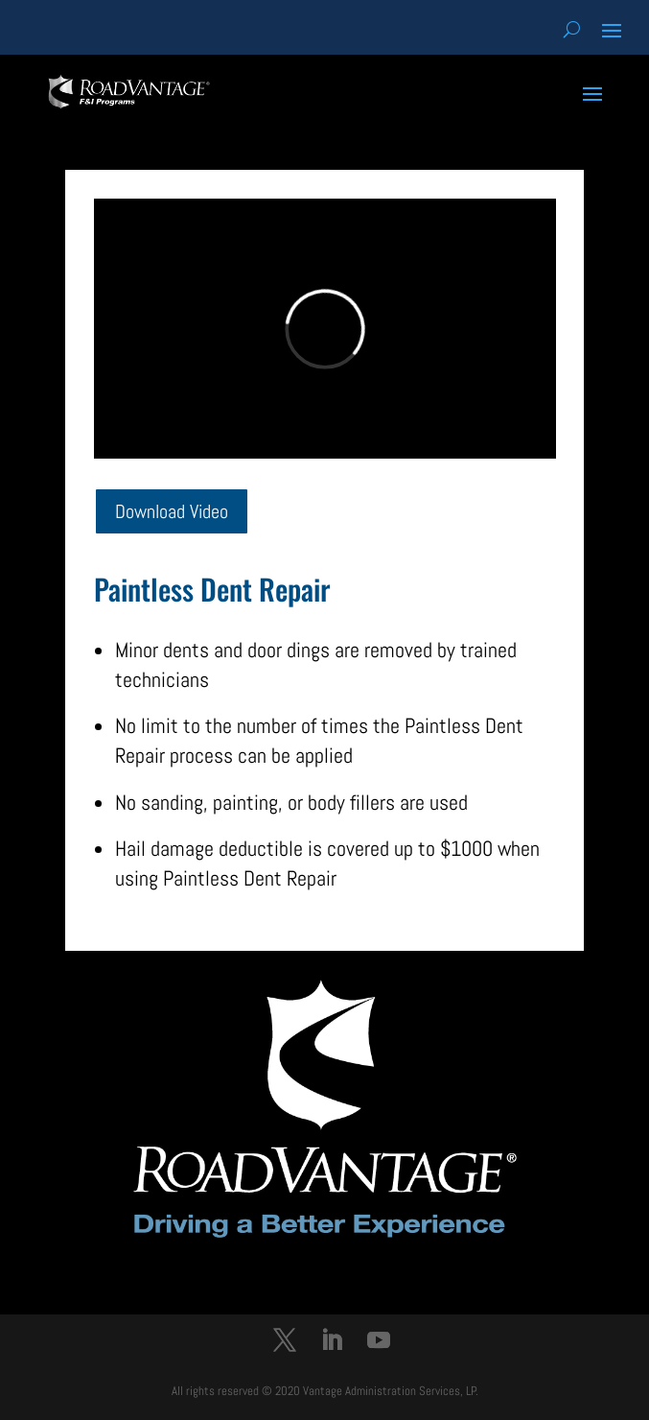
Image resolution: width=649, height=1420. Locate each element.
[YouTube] (378, 1343)
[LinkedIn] (331, 1343)
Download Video (171, 511)
